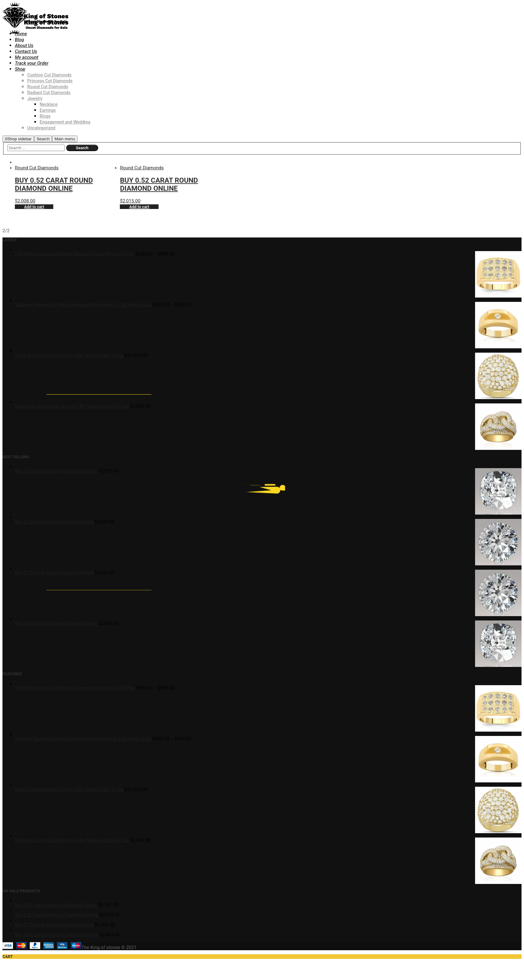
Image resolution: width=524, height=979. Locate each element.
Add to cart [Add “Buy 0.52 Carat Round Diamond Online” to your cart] (34, 206)
